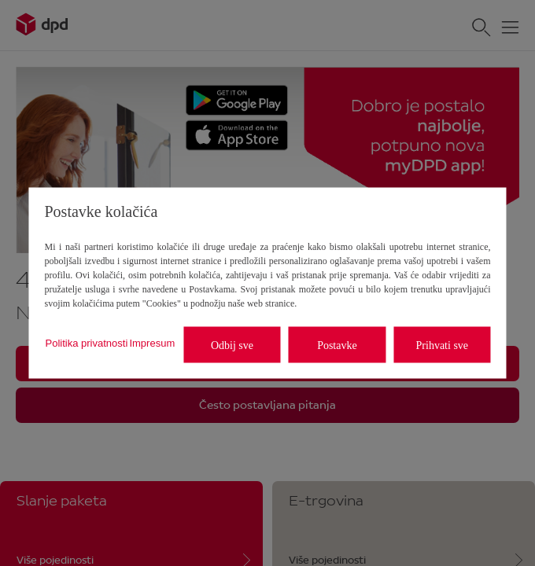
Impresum (152, 342)
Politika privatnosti (87, 342)
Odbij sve (232, 345)
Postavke (337, 345)
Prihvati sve (442, 345)
